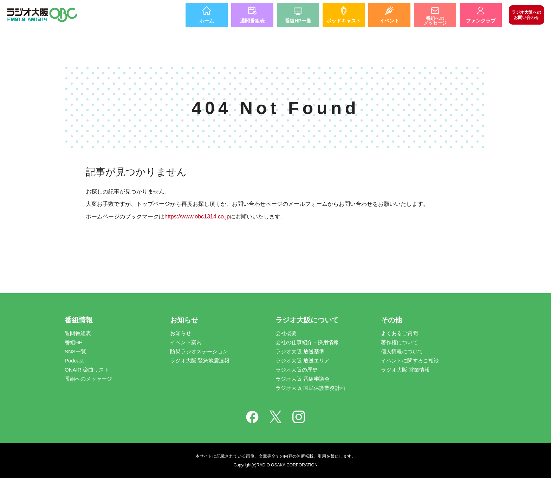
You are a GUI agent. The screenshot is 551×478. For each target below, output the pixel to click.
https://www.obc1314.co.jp (197, 217)
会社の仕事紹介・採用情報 (307, 342)
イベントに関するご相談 (410, 361)
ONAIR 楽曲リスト (87, 370)
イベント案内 (186, 342)
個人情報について (402, 351)
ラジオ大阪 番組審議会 (303, 379)
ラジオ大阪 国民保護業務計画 (310, 388)
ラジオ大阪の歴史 (297, 370)
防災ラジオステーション (199, 351)
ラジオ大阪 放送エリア (303, 361)
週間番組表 (78, 333)
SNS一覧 (75, 351)
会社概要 (286, 333)
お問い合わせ (526, 15)
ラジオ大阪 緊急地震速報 (199, 361)
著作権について (399, 342)
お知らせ (180, 333)
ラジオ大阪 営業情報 (405, 370)
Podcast (74, 361)
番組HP (74, 342)
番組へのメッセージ (88, 379)
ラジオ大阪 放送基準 (300, 351)
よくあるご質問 (399, 333)
